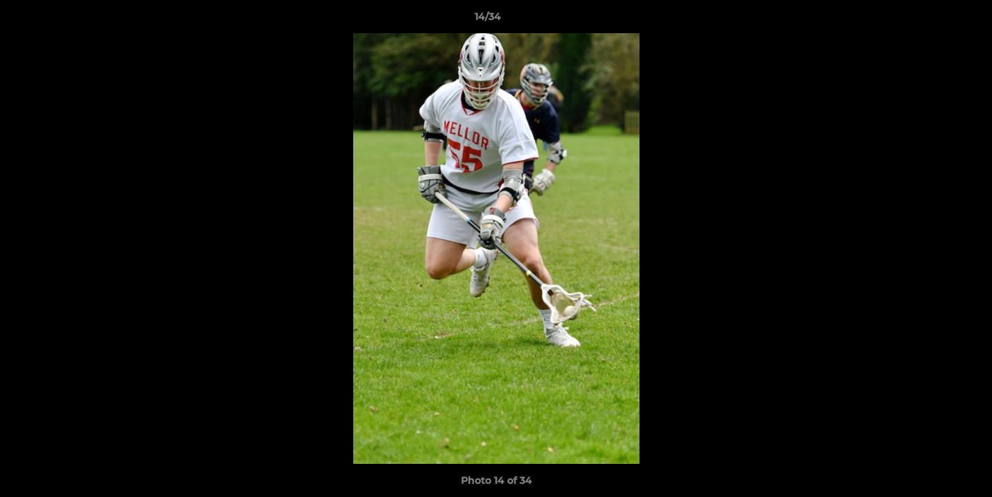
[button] (934, 20)
